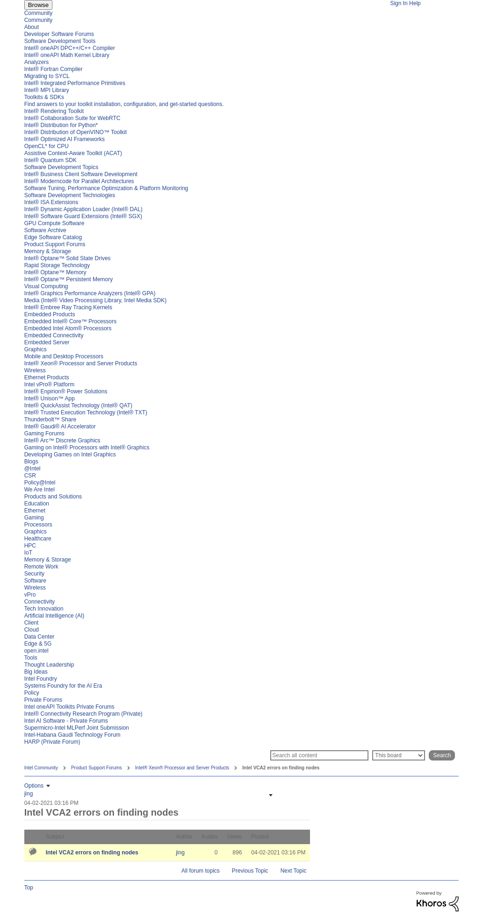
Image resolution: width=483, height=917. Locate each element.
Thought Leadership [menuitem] (49, 664)
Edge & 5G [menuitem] (38, 643)
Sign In (398, 3)
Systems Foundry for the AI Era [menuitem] (63, 685)
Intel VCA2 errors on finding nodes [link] (280, 767)
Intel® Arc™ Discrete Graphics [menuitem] (62, 440)
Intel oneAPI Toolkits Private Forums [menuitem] (69, 707)
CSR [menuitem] (30, 475)
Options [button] (33, 785)
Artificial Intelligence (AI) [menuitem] (54, 615)
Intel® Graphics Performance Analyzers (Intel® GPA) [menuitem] (90, 293)
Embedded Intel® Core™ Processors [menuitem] (70, 321)
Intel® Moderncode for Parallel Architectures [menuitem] (79, 181)
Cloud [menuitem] (31, 629)
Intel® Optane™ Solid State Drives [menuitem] (67, 258)
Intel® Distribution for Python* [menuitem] (61, 125)
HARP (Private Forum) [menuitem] (52, 742)
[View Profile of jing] (28, 793)
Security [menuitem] (34, 573)
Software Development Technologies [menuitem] (69, 195)
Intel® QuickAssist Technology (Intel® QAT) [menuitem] (78, 405)
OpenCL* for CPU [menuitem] (46, 146)
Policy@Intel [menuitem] (40, 482)
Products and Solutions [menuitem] (53, 496)
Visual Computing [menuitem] (46, 286)
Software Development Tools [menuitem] (60, 41)
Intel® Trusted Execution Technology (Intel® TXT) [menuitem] (85, 412)
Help (415, 3)
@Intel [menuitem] (32, 468)
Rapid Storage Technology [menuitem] (57, 265)
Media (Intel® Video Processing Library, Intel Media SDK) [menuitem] (95, 300)
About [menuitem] (31, 27)
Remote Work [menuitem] (41, 566)
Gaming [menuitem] (34, 517)
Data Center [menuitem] (39, 636)
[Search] (319, 755)
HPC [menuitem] (30, 545)
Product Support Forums (96, 767)
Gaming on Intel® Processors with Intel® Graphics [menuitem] (87, 447)
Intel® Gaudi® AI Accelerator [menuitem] (60, 426)
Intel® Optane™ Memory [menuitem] (55, 272)
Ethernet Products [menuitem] (46, 377)
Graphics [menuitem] (35, 349)
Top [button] (28, 887)
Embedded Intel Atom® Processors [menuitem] (68, 328)
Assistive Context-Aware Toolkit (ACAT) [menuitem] (73, 153)
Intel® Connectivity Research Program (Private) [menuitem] (83, 714)
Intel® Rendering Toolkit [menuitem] (54, 111)
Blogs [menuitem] (31, 461)
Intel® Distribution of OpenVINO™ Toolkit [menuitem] (75, 132)
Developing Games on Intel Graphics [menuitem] (70, 454)
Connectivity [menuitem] (39, 601)
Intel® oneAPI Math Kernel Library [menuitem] (66, 55)
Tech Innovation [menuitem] (44, 608)
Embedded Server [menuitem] (47, 342)
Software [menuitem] (35, 580)
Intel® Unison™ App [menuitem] (49, 398)
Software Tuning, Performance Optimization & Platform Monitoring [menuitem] (106, 188)
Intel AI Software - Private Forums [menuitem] (66, 721)
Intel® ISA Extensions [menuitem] (51, 202)
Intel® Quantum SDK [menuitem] (50, 160)
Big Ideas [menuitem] (36, 671)
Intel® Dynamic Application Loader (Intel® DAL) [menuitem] (83, 209)
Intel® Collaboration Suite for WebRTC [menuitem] (72, 118)
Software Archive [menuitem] (45, 230)
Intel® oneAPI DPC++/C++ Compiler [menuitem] (69, 48)
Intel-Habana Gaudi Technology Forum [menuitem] (72, 735)
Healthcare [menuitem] (37, 538)
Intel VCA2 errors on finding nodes (92, 852)
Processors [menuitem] (38, 524)
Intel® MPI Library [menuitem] (46, 90)
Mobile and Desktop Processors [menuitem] (63, 356)
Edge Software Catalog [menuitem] (53, 237)
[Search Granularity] (398, 755)
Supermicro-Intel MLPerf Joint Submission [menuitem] (76, 728)
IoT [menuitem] (28, 552)
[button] (270, 795)
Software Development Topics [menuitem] (61, 167)
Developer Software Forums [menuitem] (59, 34)
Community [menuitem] (38, 13)
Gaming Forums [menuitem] (44, 433)
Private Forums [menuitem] (43, 700)
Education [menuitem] (36, 503)
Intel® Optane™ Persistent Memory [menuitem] (68, 279)
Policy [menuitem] (31, 693)
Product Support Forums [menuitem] (55, 244)
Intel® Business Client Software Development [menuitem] (80, 174)
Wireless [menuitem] (35, 370)
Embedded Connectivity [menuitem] (54, 335)
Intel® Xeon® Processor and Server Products (182, 767)
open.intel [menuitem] (36, 650)
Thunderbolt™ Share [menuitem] (50, 419)
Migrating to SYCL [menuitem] (47, 76)
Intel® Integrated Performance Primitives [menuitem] (74, 83)
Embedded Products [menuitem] (49, 314)
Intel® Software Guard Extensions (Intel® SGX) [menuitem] (83, 216)
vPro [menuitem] (30, 594)
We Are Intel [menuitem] (39, 489)
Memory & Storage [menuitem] (47, 251)
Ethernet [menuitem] (34, 510)
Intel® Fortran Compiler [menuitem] (53, 69)
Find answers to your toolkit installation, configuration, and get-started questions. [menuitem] (124, 104)
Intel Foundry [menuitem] (40, 678)
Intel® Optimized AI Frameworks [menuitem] (64, 139)
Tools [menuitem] (30, 657)
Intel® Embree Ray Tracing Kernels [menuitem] (68, 307)
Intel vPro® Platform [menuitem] (49, 384)
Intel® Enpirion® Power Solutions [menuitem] (66, 391)
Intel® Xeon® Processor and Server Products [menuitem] (80, 363)
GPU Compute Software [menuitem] (54, 223)
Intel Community (41, 767)
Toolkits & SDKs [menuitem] (44, 97)
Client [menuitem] (31, 622)
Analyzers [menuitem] (36, 62)
